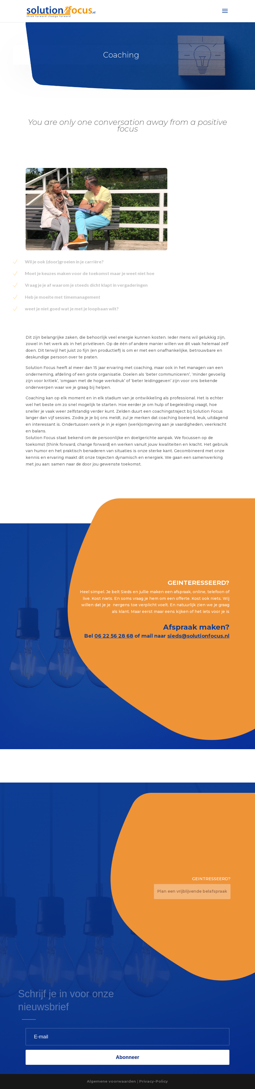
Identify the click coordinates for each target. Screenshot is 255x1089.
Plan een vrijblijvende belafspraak (192, 891)
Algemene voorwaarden (111, 1081)
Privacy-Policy (153, 1081)
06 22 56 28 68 (113, 636)
